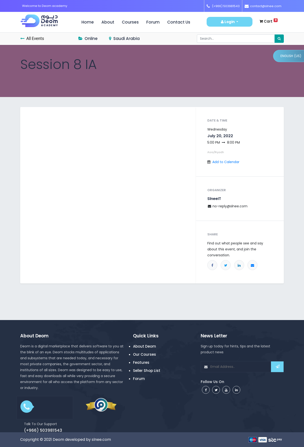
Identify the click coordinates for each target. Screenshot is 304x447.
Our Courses (144, 354)
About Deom (144, 346)
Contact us (178, 22)
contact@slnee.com (265, 6)
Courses (130, 22)
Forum (153, 22)
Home (89, 22)
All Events (32, 38)
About (107, 22)
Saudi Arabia (124, 38)
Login (228, 21)
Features (141, 362)
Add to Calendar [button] (225, 162)
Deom (58, 439)
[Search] (279, 38)
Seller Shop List (146, 370)
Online (88, 38)
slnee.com (101, 439)
